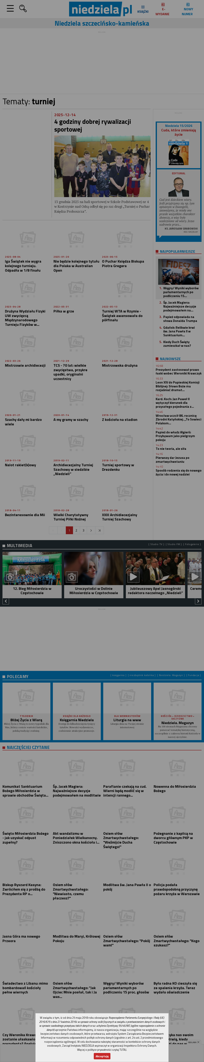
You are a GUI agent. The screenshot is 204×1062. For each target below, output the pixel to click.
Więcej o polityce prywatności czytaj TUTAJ (101, 1050)
